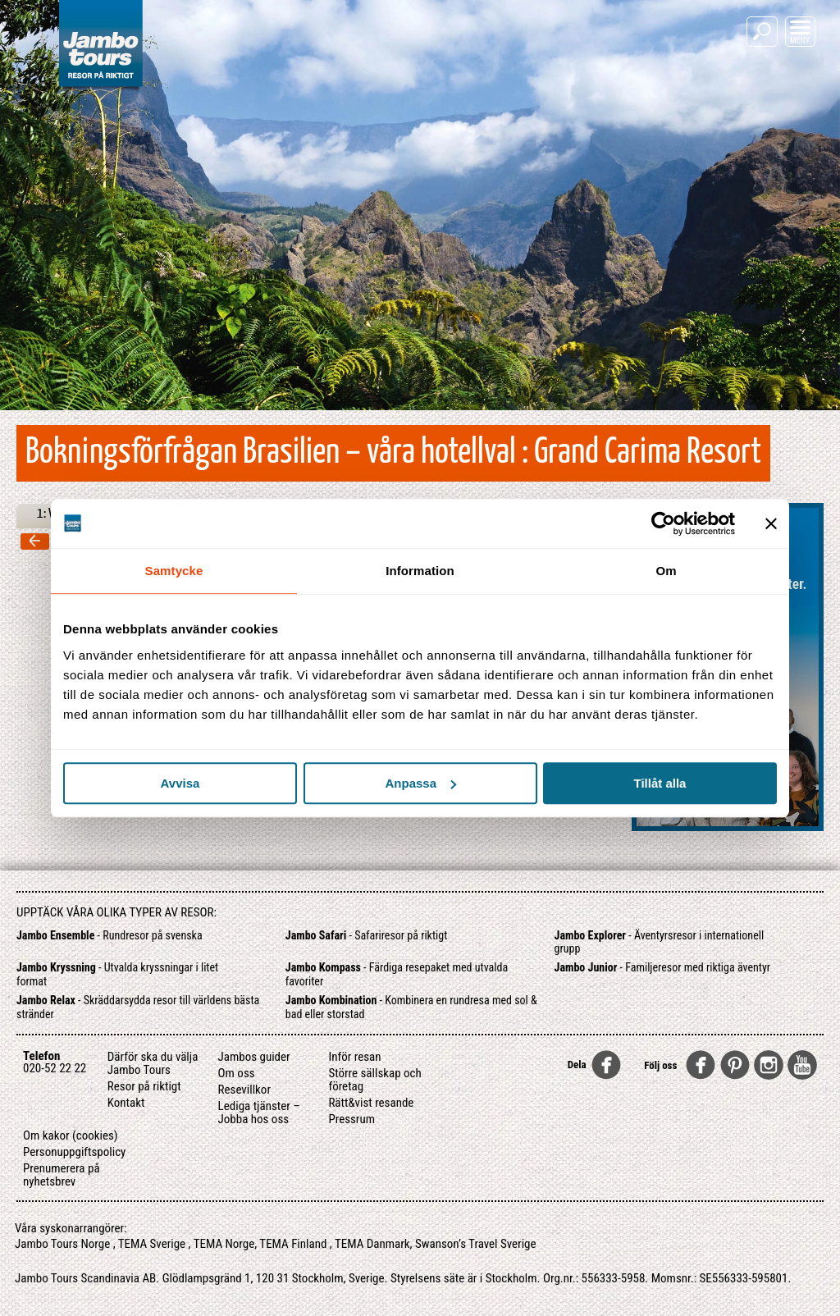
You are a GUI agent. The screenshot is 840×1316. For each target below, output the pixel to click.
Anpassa (420, 783)
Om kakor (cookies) (70, 1135)
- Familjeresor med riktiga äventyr (662, 967)
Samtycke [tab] (174, 571)
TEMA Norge (224, 1243)
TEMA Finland (292, 1243)
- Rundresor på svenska (109, 935)
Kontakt (126, 1102)
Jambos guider (254, 1056)
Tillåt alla (660, 783)
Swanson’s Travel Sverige (475, 1243)
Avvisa (180, 783)
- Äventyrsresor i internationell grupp (660, 942)
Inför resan (354, 1056)
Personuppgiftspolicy (74, 1152)
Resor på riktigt (144, 1086)
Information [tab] (420, 571)
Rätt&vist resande (370, 1102)
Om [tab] (665, 571)
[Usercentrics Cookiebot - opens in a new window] (663, 523)
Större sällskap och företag (374, 1080)
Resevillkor (244, 1089)
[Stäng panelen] (771, 523)
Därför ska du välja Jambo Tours (153, 1063)
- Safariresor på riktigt (366, 935)
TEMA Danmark (372, 1243)
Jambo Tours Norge (62, 1243)
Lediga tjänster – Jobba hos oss (259, 1112)
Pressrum (351, 1119)
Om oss (236, 1073)
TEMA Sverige (151, 1243)
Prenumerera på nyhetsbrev (61, 1175)
